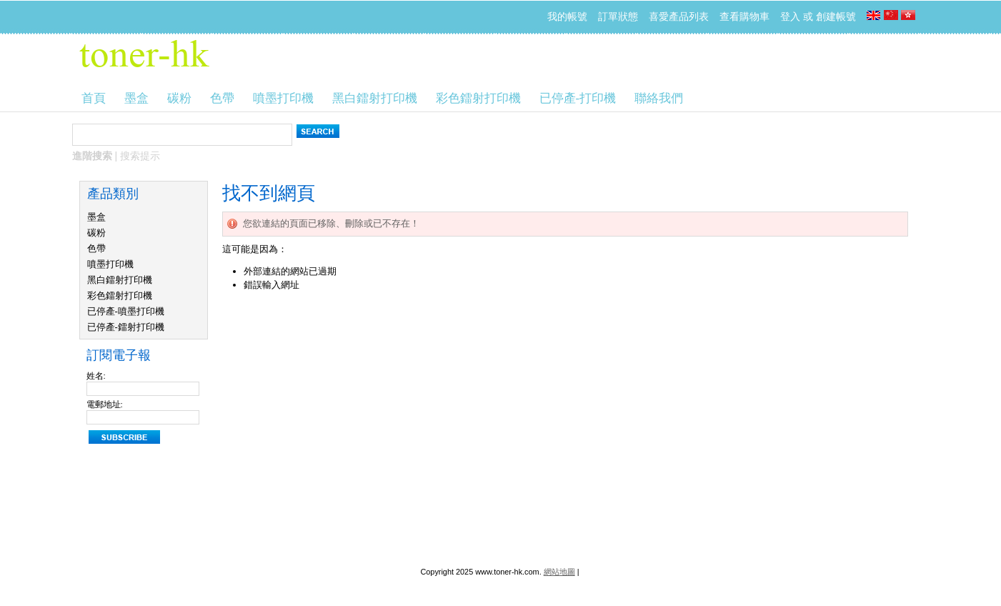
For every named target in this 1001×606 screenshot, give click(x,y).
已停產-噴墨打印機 (125, 311)
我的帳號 (567, 16)
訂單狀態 (618, 16)
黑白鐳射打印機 (119, 279)
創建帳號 (836, 16)
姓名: (96, 376)
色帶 (96, 248)
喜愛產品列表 (679, 16)
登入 (790, 16)
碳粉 (96, 232)
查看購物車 (744, 16)
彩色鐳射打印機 (119, 295)
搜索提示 (140, 156)
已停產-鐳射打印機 (125, 327)
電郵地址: (104, 404)
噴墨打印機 (110, 264)
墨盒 (96, 217)
